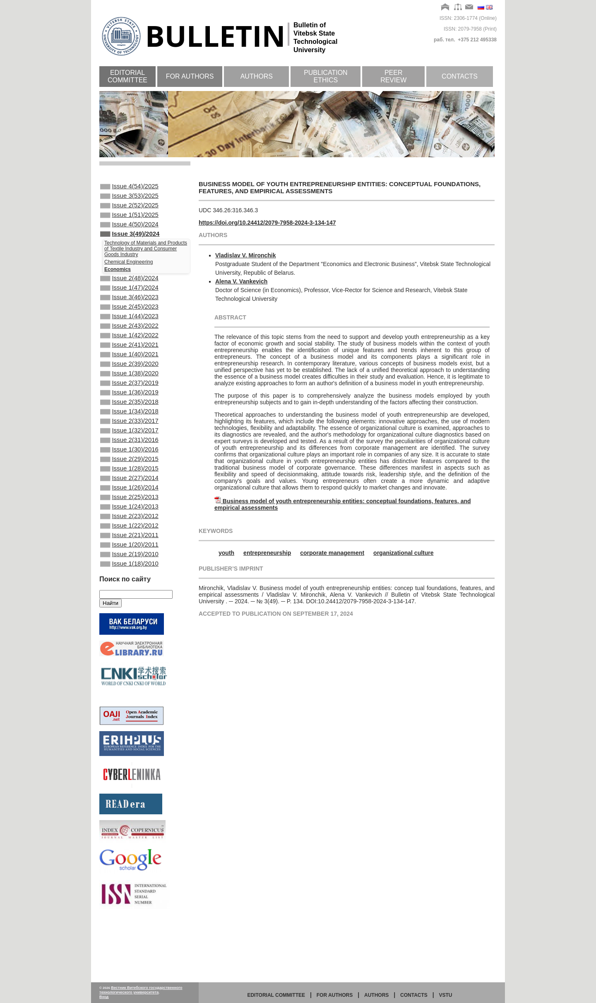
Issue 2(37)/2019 (129, 411)
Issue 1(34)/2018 (129, 445)
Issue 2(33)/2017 (129, 456)
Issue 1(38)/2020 (129, 400)
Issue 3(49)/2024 (129, 243)
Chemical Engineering (128, 272)
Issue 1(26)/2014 (129, 534)
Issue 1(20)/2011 (129, 601)
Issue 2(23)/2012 (129, 568)
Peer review (393, 76)
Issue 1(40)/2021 (129, 378)
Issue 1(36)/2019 (129, 423)
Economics (117, 279)
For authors (190, 76)
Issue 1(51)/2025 (129, 220)
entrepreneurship (267, 552)
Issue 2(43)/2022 (129, 344)
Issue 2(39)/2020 (129, 389)
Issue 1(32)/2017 (129, 467)
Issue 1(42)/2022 (129, 355)
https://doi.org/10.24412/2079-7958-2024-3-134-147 (267, 222)
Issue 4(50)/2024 (129, 231)
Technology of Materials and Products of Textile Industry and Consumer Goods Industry (145, 258)
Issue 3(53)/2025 (129, 198)
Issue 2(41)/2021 (129, 367)
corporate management (332, 552)
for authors (335, 995)
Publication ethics (326, 76)
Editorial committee (127, 76)
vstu (445, 995)
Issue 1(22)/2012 (129, 579)
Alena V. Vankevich (241, 281)
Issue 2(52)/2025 (129, 209)
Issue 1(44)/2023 (129, 333)
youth (226, 552)
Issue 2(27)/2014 (129, 523)
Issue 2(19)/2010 (129, 612)
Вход (103, 997)
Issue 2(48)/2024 (129, 288)
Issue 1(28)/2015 (129, 512)
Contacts (460, 76)
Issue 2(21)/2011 (129, 590)
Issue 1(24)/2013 (129, 557)
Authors (256, 76)
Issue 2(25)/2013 (129, 545)
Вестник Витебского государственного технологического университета (141, 990)
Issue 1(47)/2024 (129, 300)
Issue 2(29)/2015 (129, 501)
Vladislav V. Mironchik (245, 255)
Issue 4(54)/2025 (129, 187)
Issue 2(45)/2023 (129, 322)
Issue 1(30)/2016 (129, 490)
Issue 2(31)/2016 (129, 478)
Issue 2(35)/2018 (129, 434)
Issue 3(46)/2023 (129, 311)
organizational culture (403, 552)
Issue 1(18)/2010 (129, 624)
